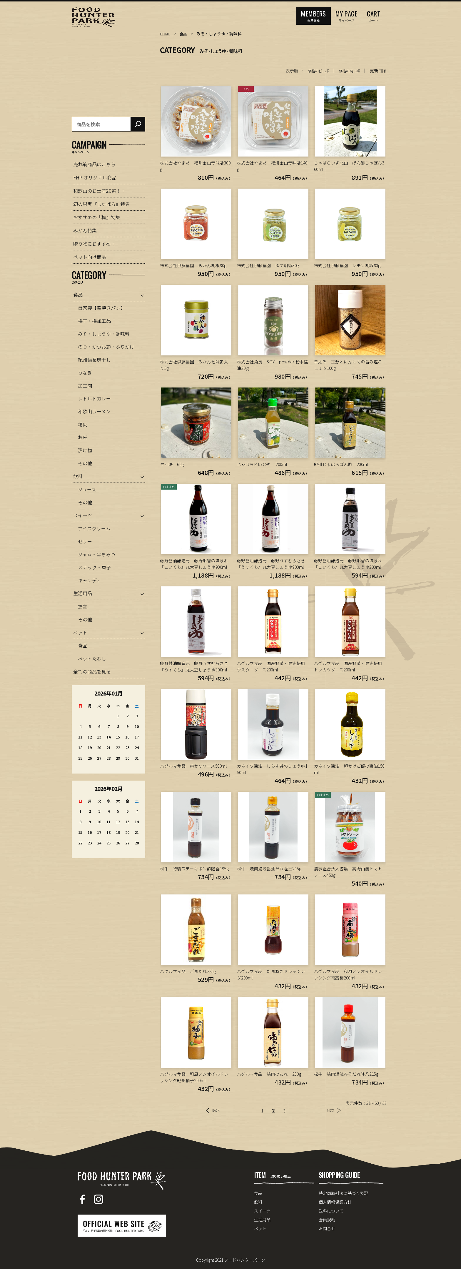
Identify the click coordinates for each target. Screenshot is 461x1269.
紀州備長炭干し (94, 359)
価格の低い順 (313, 71)
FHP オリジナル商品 (94, 177)
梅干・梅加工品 (94, 320)
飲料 (78, 476)
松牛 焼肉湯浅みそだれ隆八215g (346, 1074)
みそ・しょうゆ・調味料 (104, 333)
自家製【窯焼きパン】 (101, 307)
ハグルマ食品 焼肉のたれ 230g (269, 1074)
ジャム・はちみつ (96, 554)
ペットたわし (92, 658)
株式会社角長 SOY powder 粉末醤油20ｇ (272, 365)
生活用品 (82, 593)
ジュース (87, 489)
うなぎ (85, 372)
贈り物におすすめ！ (94, 243)
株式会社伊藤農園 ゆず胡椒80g (268, 265)
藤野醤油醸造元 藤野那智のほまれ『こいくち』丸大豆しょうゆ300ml (348, 564)
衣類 (82, 606)
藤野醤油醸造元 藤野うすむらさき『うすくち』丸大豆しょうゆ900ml (271, 564)
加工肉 (85, 385)
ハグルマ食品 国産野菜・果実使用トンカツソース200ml (348, 666)
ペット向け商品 (89, 256)
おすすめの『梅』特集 (96, 217)
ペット (80, 632)
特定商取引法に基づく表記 (343, 1193)
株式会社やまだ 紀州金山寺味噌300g (195, 166)
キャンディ (89, 580)
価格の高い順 (347, 71)
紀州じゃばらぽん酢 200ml (341, 464)
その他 (85, 463)
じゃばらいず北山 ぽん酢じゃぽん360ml (349, 166)
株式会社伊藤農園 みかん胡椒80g (193, 265)
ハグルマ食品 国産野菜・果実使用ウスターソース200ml (271, 666)
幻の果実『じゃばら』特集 (101, 203)
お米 (82, 437)
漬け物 (85, 450)
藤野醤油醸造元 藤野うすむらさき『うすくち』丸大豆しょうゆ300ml (194, 666)
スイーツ (82, 515)
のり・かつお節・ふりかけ (106, 346)
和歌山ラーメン (94, 411)
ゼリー (85, 541)
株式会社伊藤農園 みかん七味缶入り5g (194, 365)
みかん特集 (85, 230)
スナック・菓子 (94, 567)
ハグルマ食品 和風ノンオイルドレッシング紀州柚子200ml (194, 1077)
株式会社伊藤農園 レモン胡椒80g (347, 265)
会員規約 (327, 1220)
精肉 (82, 424)
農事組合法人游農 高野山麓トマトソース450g (348, 872)
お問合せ (327, 1228)
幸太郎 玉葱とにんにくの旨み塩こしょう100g (348, 365)
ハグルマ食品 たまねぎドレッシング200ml (271, 974)
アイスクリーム (94, 528)
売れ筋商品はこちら (94, 164)
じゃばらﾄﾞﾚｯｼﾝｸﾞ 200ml (262, 464)
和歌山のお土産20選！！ (99, 190)
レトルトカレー (94, 398)
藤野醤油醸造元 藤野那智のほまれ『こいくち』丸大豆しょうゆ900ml (194, 564)
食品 (185, 33)
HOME (165, 33)
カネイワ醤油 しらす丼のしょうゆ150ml (272, 769)
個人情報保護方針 (335, 1202)
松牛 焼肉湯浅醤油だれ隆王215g (269, 868)
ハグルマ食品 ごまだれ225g (188, 971)
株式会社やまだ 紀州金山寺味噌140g (272, 166)
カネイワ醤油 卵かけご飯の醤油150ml (349, 769)
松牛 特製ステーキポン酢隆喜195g (194, 868)
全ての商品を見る (92, 671)
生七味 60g (172, 464)
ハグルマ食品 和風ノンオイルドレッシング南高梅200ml (348, 974)
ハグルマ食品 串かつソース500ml (193, 766)
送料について (331, 1211)
